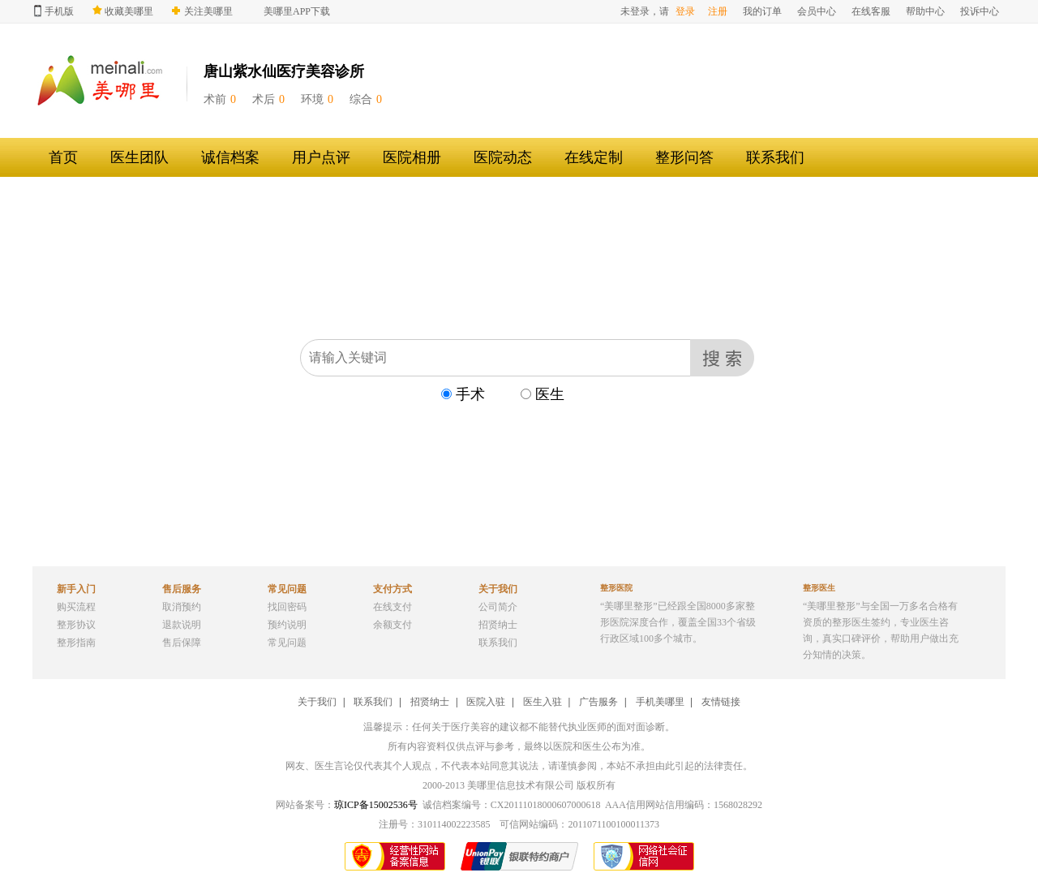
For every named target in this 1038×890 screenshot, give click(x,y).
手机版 (54, 11)
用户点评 (321, 157)
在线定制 (593, 157)
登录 (685, 11)
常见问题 (287, 642)
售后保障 (181, 642)
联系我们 (775, 157)
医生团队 (139, 157)
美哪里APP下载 (297, 11)
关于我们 (317, 701)
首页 (63, 157)
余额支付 (392, 624)
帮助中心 (925, 11)
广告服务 (598, 701)
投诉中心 (979, 11)
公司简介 (497, 607)
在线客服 (870, 11)
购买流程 (76, 607)
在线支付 (392, 607)
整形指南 (76, 642)
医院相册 (412, 157)
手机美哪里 (660, 701)
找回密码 (287, 607)
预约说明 (287, 624)
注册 (717, 11)
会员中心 (816, 11)
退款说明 (181, 624)
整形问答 (684, 157)
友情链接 (720, 701)
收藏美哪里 (122, 11)
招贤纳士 (497, 624)
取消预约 (181, 607)
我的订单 (762, 11)
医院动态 (503, 157)
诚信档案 (230, 157)
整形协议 (76, 624)
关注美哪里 (202, 11)
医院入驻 (485, 701)
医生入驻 (542, 701)
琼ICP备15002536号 (376, 804)
